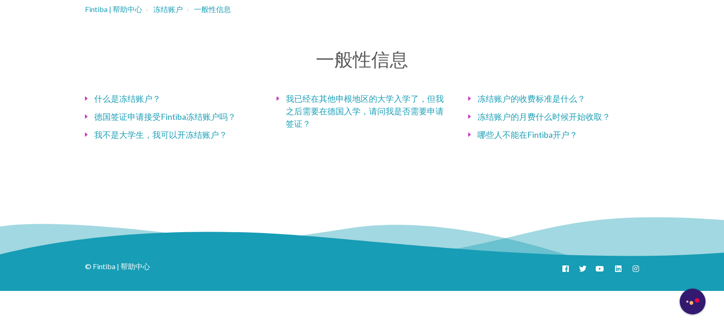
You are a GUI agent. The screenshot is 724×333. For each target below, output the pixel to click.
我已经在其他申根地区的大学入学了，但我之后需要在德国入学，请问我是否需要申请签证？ (365, 111)
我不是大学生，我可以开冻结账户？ (160, 135)
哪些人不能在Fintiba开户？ (527, 135)
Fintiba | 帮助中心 (113, 9)
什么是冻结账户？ (127, 98)
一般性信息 (212, 9)
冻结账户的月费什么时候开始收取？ (543, 116)
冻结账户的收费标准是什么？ (531, 98)
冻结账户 (168, 9)
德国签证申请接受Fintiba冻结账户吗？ (165, 116)
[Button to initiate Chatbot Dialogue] (693, 301)
